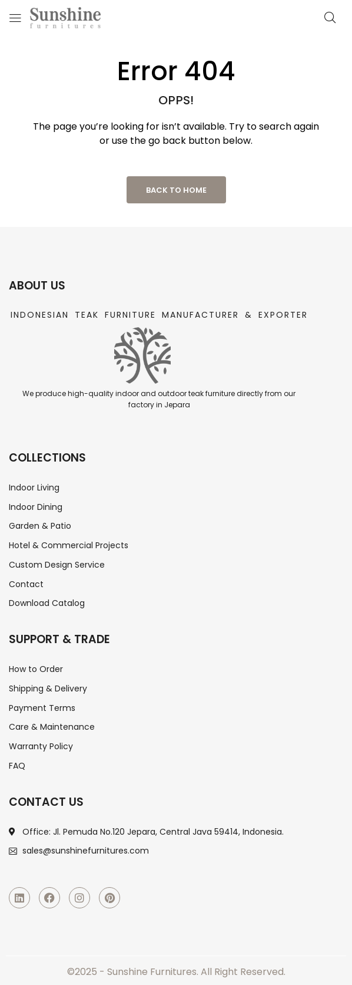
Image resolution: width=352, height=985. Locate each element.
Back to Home (176, 190)
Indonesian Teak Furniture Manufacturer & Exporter (159, 315)
